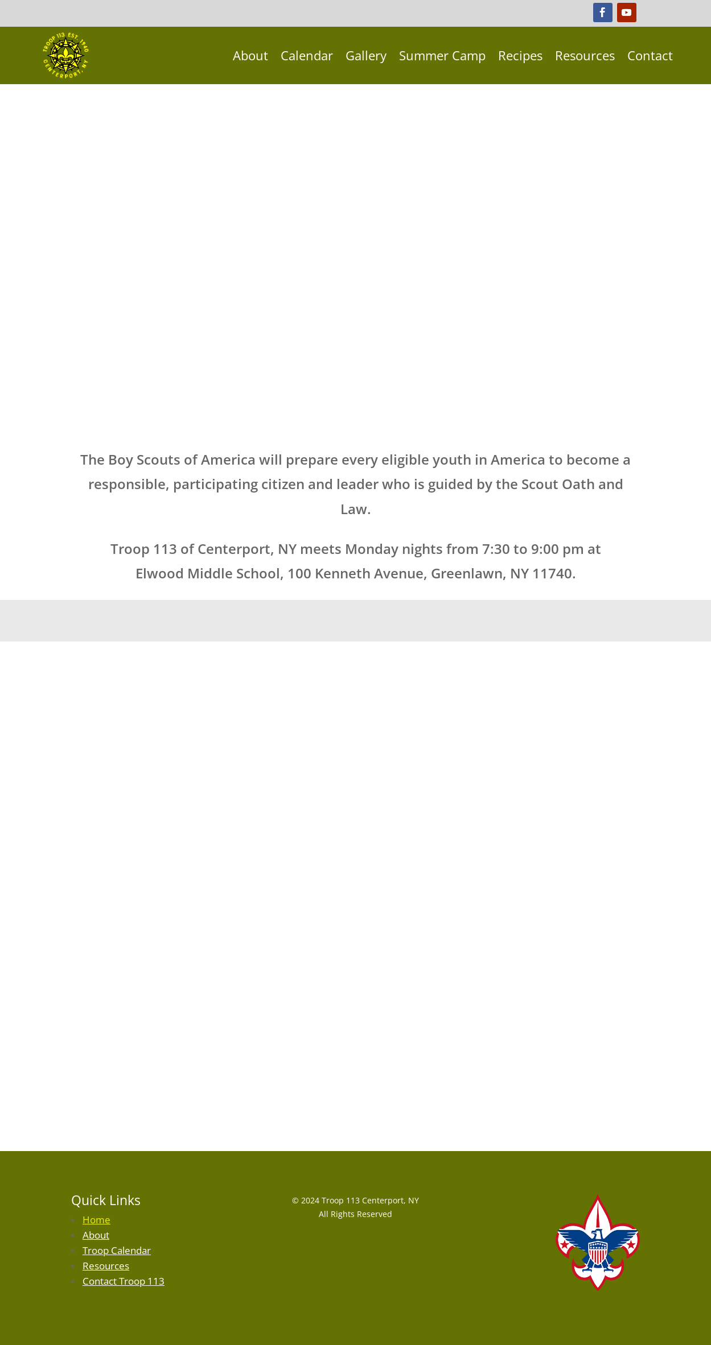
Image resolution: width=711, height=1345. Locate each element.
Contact (650, 55)
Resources (585, 55)
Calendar (307, 55)
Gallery (366, 55)
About (250, 55)
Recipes (520, 55)
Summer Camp (442, 55)
